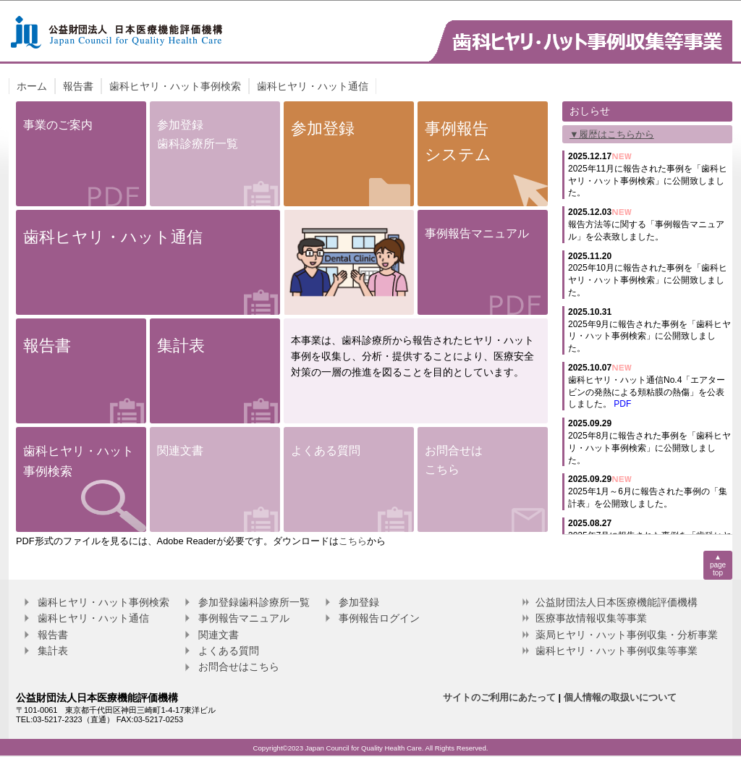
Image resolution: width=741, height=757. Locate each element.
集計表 (53, 650)
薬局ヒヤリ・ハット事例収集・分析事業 (626, 634)
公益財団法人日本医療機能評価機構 (616, 602)
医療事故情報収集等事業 (591, 618)
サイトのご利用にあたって (499, 697)
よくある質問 (228, 650)
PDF (622, 404)
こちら (353, 541)
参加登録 (359, 602)
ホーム (32, 86)
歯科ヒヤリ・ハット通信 (312, 86)
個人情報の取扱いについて (620, 697)
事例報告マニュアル (243, 618)
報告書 (78, 86)
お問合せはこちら (238, 666)
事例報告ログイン (379, 618)
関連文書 (218, 634)
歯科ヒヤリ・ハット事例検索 (175, 86)
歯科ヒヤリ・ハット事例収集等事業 (616, 650)
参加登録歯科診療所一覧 (254, 602)
